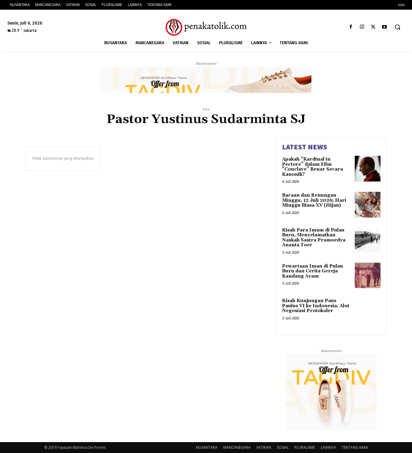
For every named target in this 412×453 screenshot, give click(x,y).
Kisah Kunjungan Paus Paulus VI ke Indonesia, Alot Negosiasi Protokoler (315, 306)
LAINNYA (328, 447)
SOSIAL (283, 447)
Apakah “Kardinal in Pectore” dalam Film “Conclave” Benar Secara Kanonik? (312, 166)
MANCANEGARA (237, 447)
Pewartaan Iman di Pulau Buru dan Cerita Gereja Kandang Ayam (312, 271)
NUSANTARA (207, 447)
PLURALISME (304, 447)
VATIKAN (263, 447)
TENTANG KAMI (355, 447)
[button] (397, 27)
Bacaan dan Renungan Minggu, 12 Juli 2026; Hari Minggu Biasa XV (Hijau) (314, 200)
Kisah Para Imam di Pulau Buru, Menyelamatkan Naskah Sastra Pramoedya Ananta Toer (313, 237)
